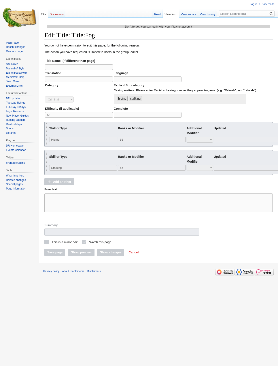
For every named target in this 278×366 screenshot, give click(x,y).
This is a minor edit (65, 245)
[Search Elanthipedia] (246, 14)
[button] (59, 181)
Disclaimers (94, 274)
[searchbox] (144, 97)
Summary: (51, 228)
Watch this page (100, 245)
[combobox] (180, 99)
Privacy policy (51, 274)
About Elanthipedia (73, 274)
